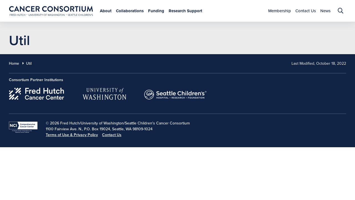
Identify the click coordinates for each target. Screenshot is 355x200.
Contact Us (111, 134)
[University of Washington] (104, 93)
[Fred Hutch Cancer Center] (37, 93)
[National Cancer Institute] (23, 127)
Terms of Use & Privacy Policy (72, 134)
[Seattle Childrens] (175, 93)
